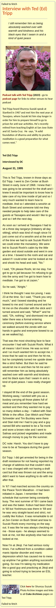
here (28, 586)
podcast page (10, 98)
